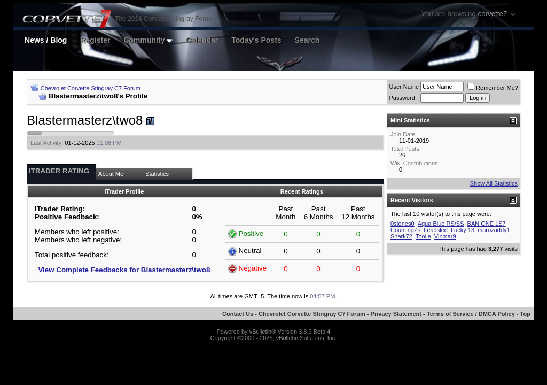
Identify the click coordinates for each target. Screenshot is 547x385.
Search (307, 40)
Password (402, 98)
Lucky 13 (462, 230)
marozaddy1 (494, 230)
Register (95, 40)
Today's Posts (256, 40)
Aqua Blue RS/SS (441, 223)
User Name (404, 86)
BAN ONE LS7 (486, 223)
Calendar (202, 40)
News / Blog (46, 40)
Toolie (423, 236)
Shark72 (401, 236)
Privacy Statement (396, 314)
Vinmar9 (445, 236)
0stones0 (402, 223)
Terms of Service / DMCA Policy (471, 314)
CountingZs (405, 230)
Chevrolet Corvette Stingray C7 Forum (90, 88)
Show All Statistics (494, 183)
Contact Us (237, 314)
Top (525, 314)
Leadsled (436, 230)
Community (148, 40)
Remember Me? (492, 87)
